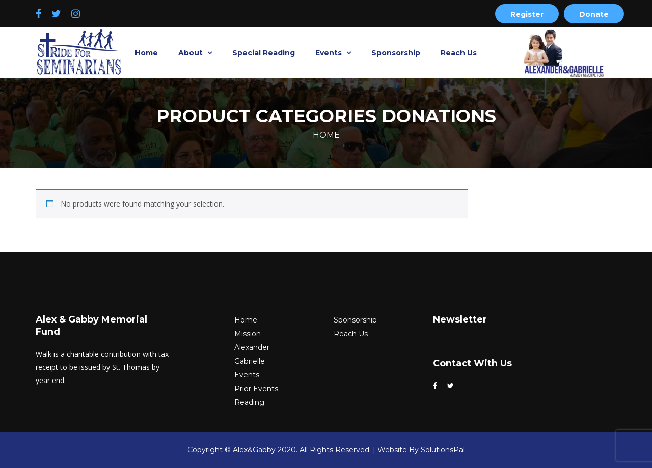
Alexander (251, 347)
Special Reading (263, 52)
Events (329, 52)
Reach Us (459, 52)
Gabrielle (249, 361)
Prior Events (256, 388)
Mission (247, 333)
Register (527, 14)
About (191, 52)
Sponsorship (395, 52)
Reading (249, 402)
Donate (594, 14)
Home (146, 52)
